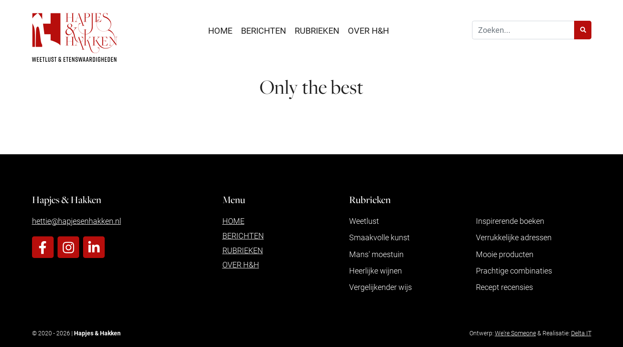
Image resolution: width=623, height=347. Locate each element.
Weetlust (364, 221)
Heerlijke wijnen (375, 270)
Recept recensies (504, 287)
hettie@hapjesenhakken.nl (76, 221)
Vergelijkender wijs (380, 287)
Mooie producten (504, 254)
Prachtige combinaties (514, 270)
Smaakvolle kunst (379, 237)
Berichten (263, 30)
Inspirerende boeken (510, 221)
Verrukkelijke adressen (514, 237)
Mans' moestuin (376, 254)
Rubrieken (317, 30)
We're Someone (515, 333)
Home (220, 30)
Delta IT (581, 333)
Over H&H (368, 30)
